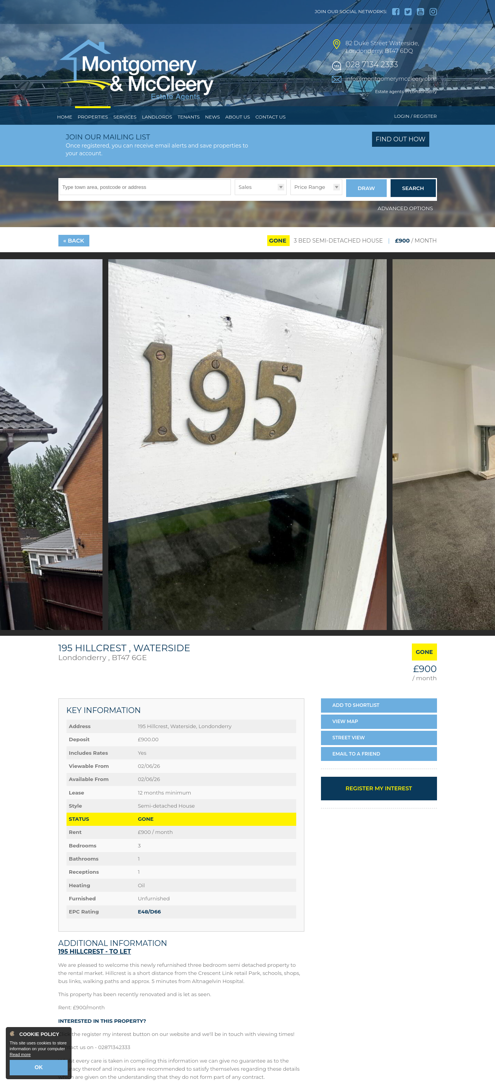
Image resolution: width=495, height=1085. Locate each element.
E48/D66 (149, 925)
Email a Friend (357, 767)
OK (39, 1068)
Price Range (309, 203)
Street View (349, 751)
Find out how (401, 155)
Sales (245, 203)
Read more (20, 1056)
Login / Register (415, 132)
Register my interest (378, 801)
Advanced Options (405, 221)
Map (345, 735)
